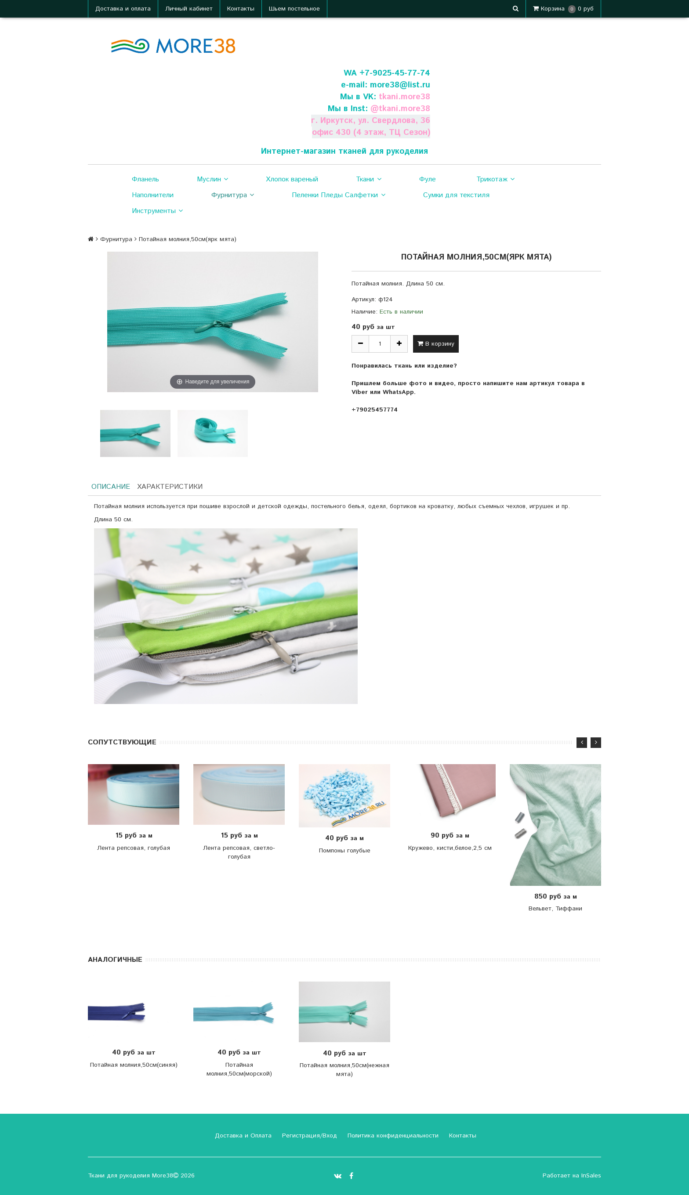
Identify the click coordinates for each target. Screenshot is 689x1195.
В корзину (435, 343)
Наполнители (153, 195)
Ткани (368, 180)
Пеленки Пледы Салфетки (338, 195)
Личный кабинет (189, 8)
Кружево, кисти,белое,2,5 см (450, 848)
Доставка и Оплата (242, 1135)
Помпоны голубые (344, 850)
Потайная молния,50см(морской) (239, 1069)
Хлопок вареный (292, 179)
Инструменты (157, 211)
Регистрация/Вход (308, 1135)
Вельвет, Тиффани (555, 909)
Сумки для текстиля (456, 195)
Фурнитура (232, 195)
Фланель (145, 179)
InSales (591, 1175)
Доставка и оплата (123, 8)
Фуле (427, 179)
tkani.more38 (404, 97)
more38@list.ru (400, 85)
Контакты (240, 8)
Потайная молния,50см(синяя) (134, 1064)
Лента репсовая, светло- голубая (239, 852)
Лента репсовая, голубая (133, 848)
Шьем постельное (294, 8)
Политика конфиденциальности (392, 1135)
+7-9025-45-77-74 (394, 73)
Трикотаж (495, 180)
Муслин (212, 180)
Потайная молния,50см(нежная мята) (344, 1070)
